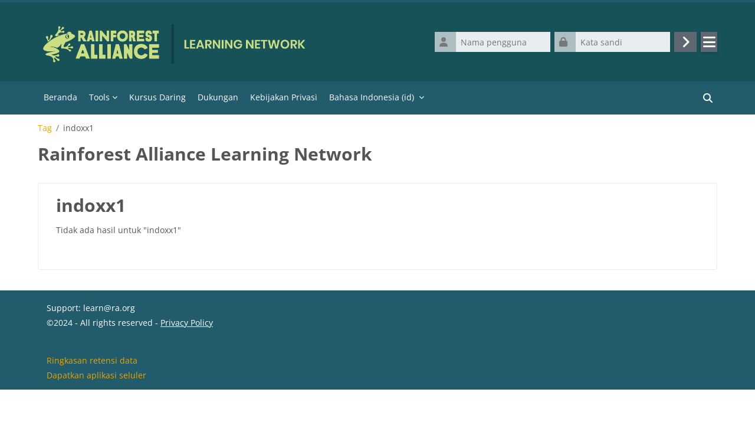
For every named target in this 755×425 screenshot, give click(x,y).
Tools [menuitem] (99, 97)
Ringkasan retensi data (92, 394)
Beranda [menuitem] (60, 97)
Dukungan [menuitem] (218, 97)
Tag (45, 128)
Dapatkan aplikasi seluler (96, 409)
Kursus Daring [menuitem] (157, 97)
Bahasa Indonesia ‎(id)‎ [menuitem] (371, 97)
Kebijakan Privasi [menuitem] (283, 97)
